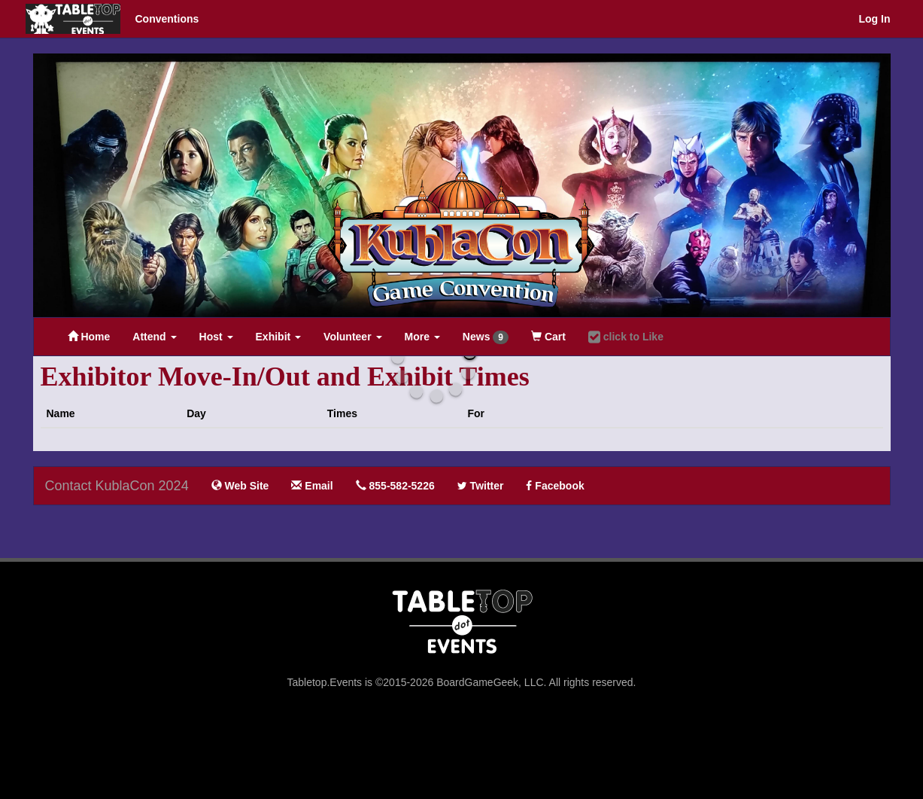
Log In (875, 19)
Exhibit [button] (279, 337)
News (486, 337)
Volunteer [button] (352, 337)
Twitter (480, 486)
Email (311, 486)
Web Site (240, 486)
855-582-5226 (395, 486)
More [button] (422, 337)
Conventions (167, 19)
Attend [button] (154, 337)
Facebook (555, 486)
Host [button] (216, 337)
